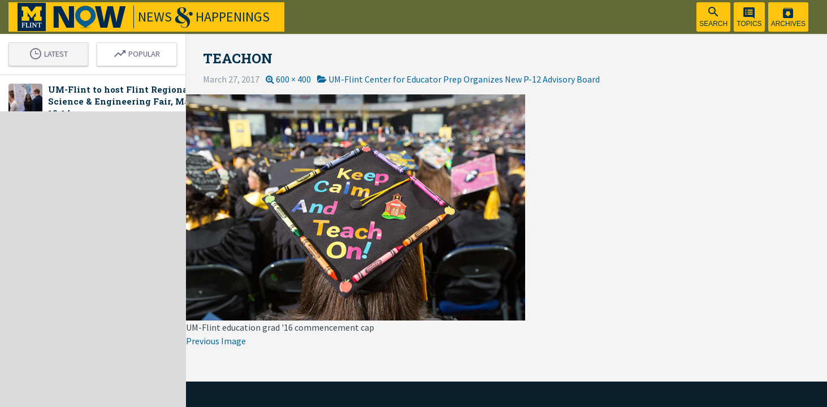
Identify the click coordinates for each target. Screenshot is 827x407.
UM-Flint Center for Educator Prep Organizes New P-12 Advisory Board (504, 79)
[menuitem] (713, 17)
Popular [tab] (167, 52)
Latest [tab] (58, 52)
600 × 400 (333, 79)
